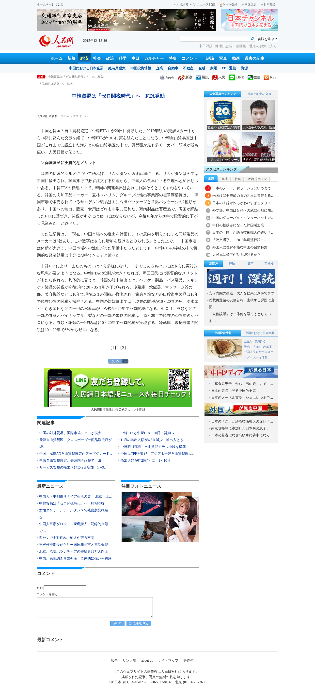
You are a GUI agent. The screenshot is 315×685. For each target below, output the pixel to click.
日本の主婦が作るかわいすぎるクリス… (243, 203)
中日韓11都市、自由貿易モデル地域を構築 (153, 447)
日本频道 (268, 4)
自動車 (173, 68)
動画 (236, 58)
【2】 (123, 348)
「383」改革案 (262, 347)
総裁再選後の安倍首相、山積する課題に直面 (241, 303)
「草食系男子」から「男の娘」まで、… (242, 384)
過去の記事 (254, 58)
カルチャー (154, 58)
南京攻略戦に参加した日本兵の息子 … (241, 428)
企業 (159, 68)
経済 (84, 58)
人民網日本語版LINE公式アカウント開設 (118, 389)
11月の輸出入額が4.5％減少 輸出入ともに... (155, 440)
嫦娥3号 (260, 341)
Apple (167, 77)
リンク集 (129, 660)
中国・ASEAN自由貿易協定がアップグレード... (75, 454)
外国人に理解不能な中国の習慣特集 (240, 247)
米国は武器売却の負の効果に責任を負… (243, 196)
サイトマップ (168, 660)
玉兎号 (248, 341)
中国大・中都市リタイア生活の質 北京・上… (75, 496)
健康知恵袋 (224, 46)
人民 (218, 77)
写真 (223, 58)
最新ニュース (50, 486)
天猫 (247, 347)
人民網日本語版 (49, 84)
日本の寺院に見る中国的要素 (233, 391)
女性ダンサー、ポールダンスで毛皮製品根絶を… (73, 513)
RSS (270, 77)
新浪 (185, 77)
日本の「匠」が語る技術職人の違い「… (243, 232)
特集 (173, 58)
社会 (97, 58)
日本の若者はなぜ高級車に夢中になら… (242, 435)
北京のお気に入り (263, 46)
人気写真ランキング (222, 94)
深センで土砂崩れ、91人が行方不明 (66, 538)
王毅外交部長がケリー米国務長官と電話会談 (73, 545)
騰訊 (202, 77)
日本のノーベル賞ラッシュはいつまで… (243, 188)
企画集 (241, 46)
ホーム (57, 58)
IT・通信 (229, 68)
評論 (210, 58)
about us (147, 660)
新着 (71, 58)
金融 (201, 68)
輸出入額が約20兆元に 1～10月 (146, 460)
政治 (110, 58)
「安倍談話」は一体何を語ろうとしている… (240, 317)
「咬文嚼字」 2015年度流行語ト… (240, 240)
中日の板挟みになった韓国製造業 (238, 225)
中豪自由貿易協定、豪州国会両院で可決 (70, 460)
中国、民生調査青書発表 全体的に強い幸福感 (75, 558)
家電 (213, 68)
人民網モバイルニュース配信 (194, 4)
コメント (189, 58)
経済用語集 (117, 68)
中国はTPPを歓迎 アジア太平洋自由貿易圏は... (158, 454)
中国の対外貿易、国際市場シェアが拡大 (70, 433)
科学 (122, 58)
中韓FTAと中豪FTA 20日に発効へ (147, 433)
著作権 (188, 660)
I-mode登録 (228, 4)
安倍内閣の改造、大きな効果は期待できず (241, 293)
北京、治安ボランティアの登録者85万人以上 (73, 551)
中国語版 (249, 4)
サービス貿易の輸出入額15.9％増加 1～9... (73, 467)
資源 (244, 68)
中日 (135, 58)
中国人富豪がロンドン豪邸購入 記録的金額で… (73, 527)
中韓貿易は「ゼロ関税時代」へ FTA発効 (76, 76)
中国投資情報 (140, 68)
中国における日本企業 (86, 68)
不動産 (188, 68)
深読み (213, 263)
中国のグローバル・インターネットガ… (243, 218)
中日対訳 (206, 46)
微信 (254, 77)
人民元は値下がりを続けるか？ (236, 255)
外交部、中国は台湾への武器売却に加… (243, 210)
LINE (236, 77)
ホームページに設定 (50, 4)
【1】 (113, 348)
